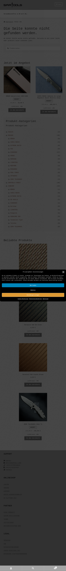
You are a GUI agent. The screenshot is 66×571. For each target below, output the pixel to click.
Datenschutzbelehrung (35, 299)
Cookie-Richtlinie (23, 299)
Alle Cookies (33, 285)
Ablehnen (33, 290)
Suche (33, 568)
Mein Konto (11, 568)
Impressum (45, 299)
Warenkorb (50, 567)
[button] (63, 272)
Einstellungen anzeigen (33, 295)
